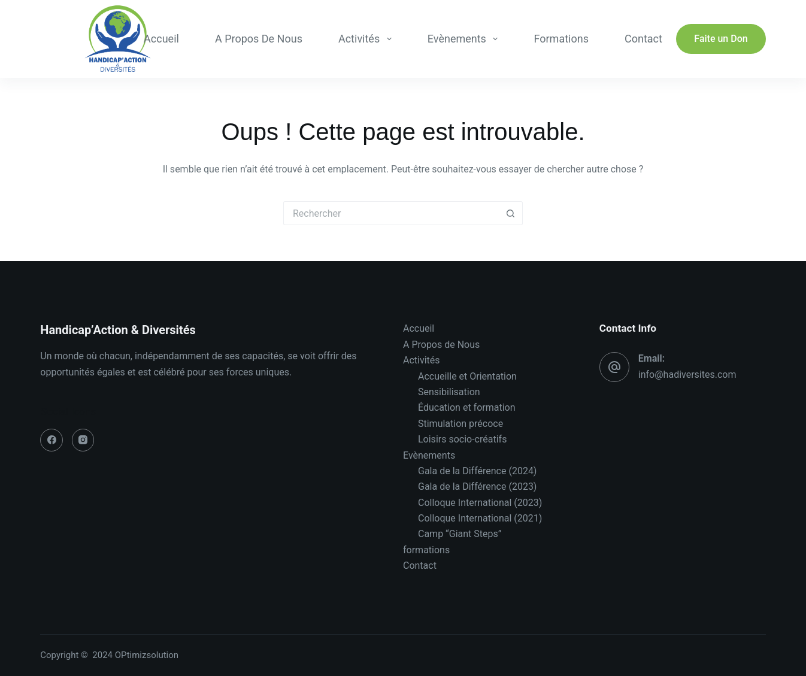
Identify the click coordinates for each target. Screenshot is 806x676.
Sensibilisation (449, 392)
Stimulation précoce (460, 423)
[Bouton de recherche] (511, 213)
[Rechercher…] (391, 213)
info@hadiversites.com (687, 374)
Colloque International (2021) (480, 518)
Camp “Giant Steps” (459, 533)
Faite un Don (720, 38)
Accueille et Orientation (467, 376)
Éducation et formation (467, 407)
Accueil (161, 38)
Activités (367, 39)
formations (561, 38)
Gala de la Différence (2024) (477, 471)
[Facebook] (51, 440)
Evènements (465, 39)
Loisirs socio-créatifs (462, 439)
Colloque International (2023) (480, 502)
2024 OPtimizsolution (136, 655)
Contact (643, 38)
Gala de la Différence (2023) (477, 486)
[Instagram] (83, 440)
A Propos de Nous (258, 38)
